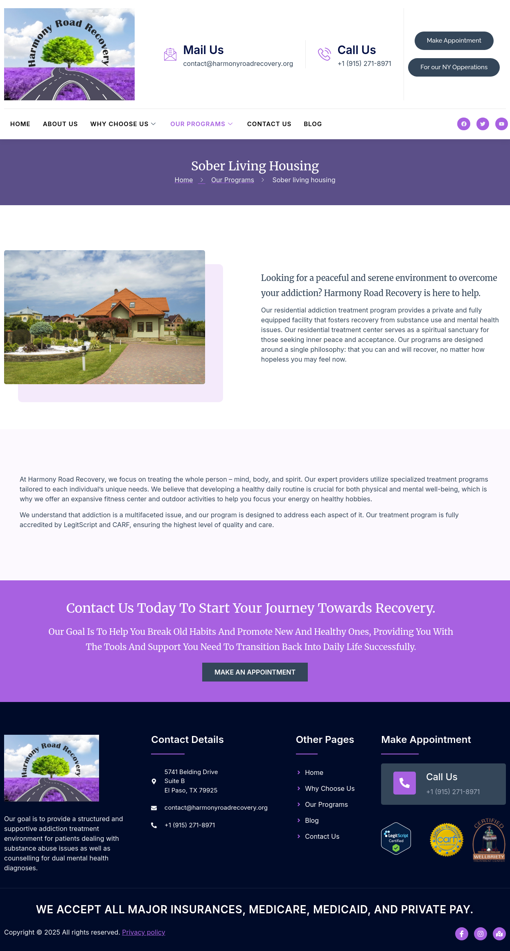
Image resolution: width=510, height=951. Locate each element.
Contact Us (269, 124)
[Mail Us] (170, 54)
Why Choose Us (124, 124)
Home (20, 124)
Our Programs (202, 124)
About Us (60, 124)
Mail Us (203, 50)
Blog (313, 124)
